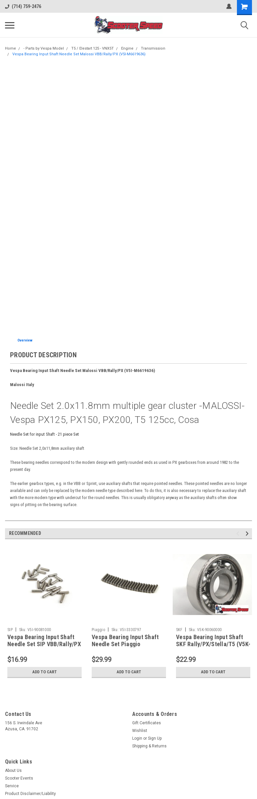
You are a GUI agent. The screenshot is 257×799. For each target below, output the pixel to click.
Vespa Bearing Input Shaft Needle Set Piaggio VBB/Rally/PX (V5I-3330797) (128, 644)
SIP (10, 629)
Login (137, 738)
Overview (24, 340)
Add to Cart (44, 672)
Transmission (153, 48)
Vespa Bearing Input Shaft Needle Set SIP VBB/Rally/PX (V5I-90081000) (44, 644)
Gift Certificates (146, 723)
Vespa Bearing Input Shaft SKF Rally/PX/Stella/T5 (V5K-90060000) (213, 644)
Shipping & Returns (149, 746)
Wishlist (139, 730)
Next (248, 533)
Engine (127, 48)
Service (12, 786)
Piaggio (98, 629)
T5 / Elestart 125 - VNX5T (92, 48)
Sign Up (155, 738)
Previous (238, 533)
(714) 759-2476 (23, 6)
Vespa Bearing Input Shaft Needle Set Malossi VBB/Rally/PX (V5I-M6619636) (79, 54)
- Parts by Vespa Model (43, 48)
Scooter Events (19, 778)
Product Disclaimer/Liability (30, 793)
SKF (179, 629)
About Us (13, 770)
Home (10, 48)
